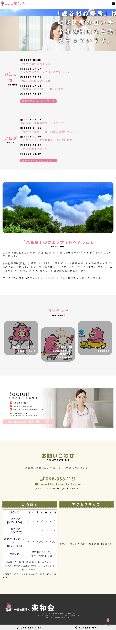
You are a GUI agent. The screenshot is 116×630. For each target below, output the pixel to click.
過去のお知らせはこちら (38, 101)
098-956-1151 (61, 479)
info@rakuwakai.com (60, 484)
